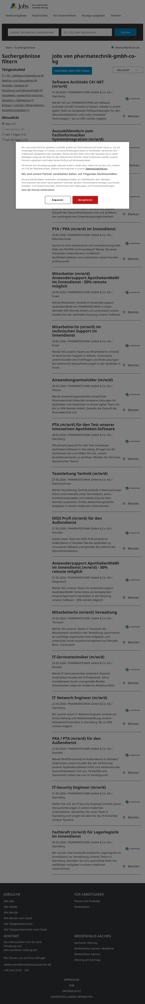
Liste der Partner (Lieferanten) (38, 189)
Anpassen (57, 199)
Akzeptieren (85, 199)
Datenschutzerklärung (96, 168)
